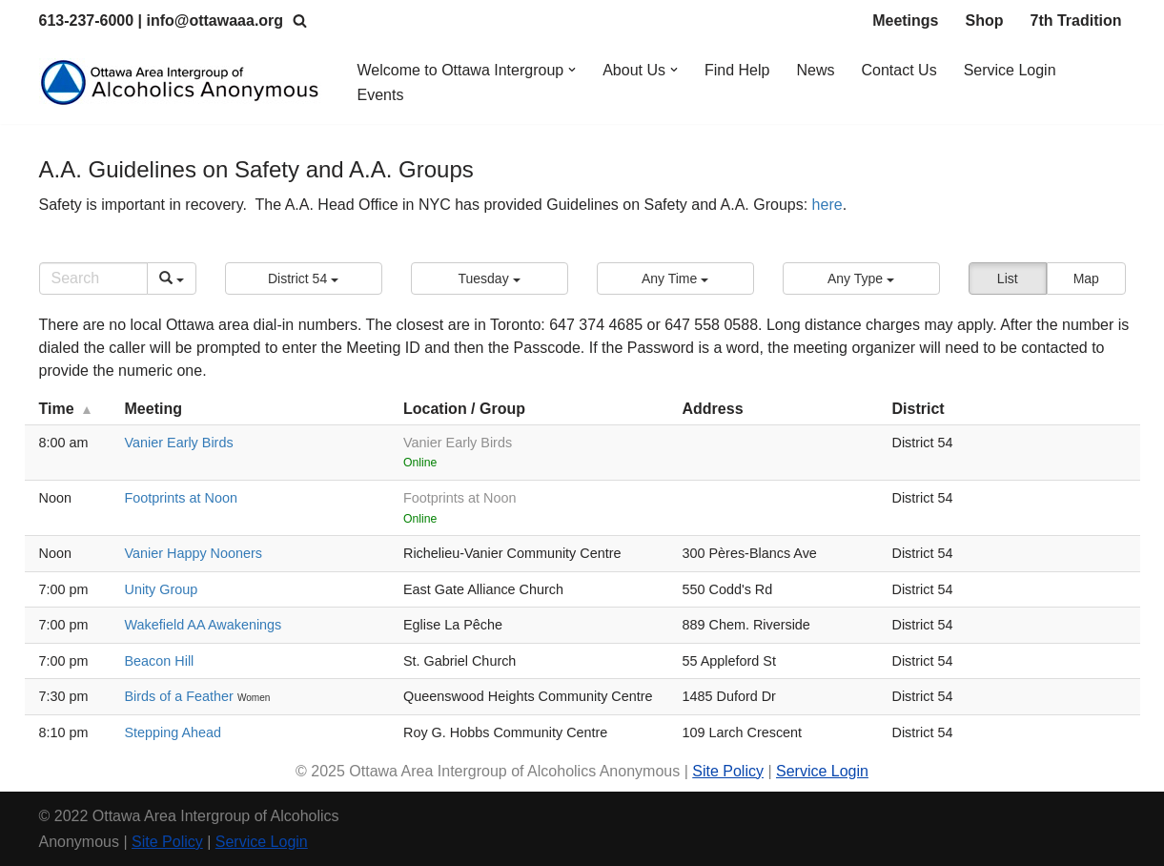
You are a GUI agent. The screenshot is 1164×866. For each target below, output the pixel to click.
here (827, 204)
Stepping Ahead (173, 732)
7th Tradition (1076, 20)
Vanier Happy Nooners (194, 553)
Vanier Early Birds (179, 442)
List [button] (1007, 278)
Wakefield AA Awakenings (203, 624)
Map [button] (1086, 278)
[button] (572, 69)
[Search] (300, 20)
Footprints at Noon (181, 497)
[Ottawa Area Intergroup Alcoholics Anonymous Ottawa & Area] (182, 82)
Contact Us (899, 70)
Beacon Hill (159, 661)
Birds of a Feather (181, 696)
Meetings (905, 20)
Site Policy (728, 771)
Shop (985, 20)
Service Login (1010, 70)
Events (380, 95)
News (816, 70)
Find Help (737, 70)
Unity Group (161, 589)
